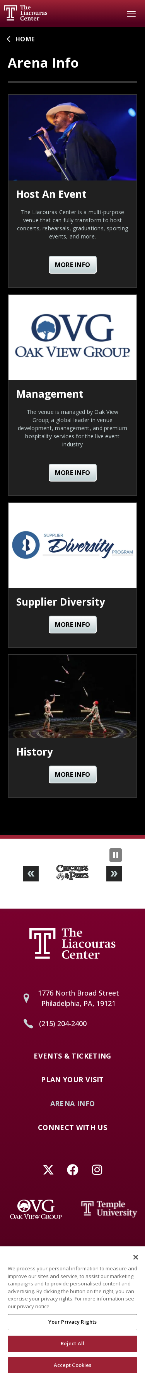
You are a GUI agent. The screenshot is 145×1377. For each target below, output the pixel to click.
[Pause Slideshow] (115, 855)
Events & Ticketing (72, 1056)
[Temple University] (109, 1209)
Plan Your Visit (72, 1080)
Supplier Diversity (60, 602)
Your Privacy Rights (72, 1323)
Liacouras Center (25, 12)
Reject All (72, 1345)
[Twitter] (48, 1169)
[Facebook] (72, 1169)
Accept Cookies (73, 1366)
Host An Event (51, 194)
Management (50, 394)
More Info (72, 264)
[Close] (135, 1259)
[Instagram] (97, 1169)
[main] (72, 431)
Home (24, 39)
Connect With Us (72, 1127)
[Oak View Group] (36, 1209)
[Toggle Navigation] (131, 13)
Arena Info (72, 1104)
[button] (31, 873)
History (34, 752)
